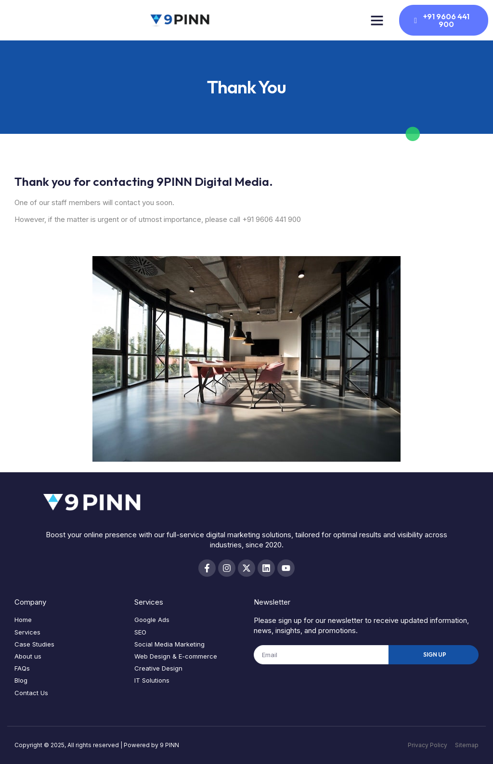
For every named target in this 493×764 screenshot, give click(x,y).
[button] (377, 20)
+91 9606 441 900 (271, 219)
